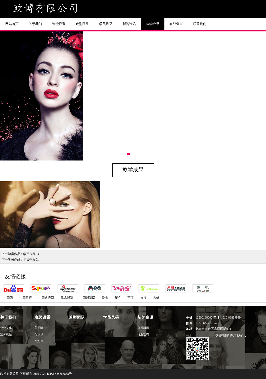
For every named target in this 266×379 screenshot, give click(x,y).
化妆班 (39, 334)
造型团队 (82, 24)
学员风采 (105, 24)
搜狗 (105, 298)
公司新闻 (143, 327)
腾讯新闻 (67, 298)
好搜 (143, 298)
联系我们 (199, 24)
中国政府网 (46, 298)
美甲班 (39, 327)
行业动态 (143, 334)
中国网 (8, 298)
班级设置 (59, 24)
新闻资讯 (129, 24)
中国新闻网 (87, 298)
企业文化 (6, 327)
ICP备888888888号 (59, 373)
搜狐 (156, 298)
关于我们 (35, 24)
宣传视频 (6, 334)
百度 (130, 298)
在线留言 (176, 24)
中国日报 (25, 298)
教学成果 (152, 24)
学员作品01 (31, 259)
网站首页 (12, 24)
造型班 (39, 341)
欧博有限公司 (9, 373)
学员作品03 (31, 254)
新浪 (118, 298)
